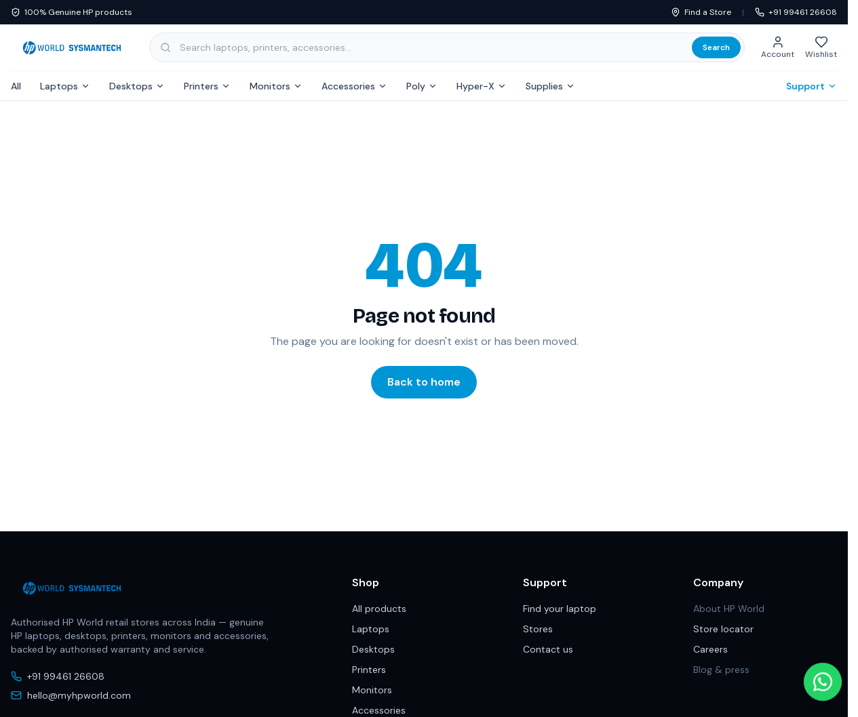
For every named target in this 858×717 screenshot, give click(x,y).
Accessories (354, 86)
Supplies (550, 86)
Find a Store (701, 12)
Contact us (548, 649)
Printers (207, 86)
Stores (538, 629)
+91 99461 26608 (796, 12)
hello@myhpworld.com (71, 695)
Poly (421, 86)
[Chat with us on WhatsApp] (822, 675)
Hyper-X (481, 86)
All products (379, 608)
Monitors (276, 86)
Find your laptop (559, 608)
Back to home (424, 382)
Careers (710, 649)
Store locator (723, 629)
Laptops (65, 86)
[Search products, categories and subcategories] (447, 47)
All (16, 86)
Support (811, 86)
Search (716, 47)
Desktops (137, 86)
